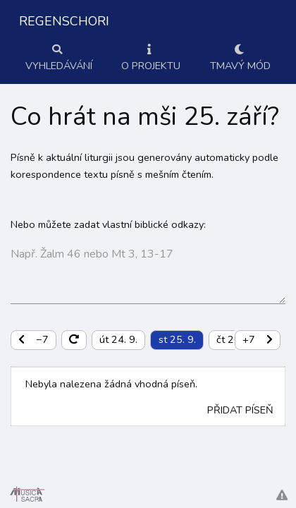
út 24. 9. (118, 339)
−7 (33, 339)
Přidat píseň (240, 410)
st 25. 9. (177, 339)
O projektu (150, 58)
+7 (257, 339)
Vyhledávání (58, 58)
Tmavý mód (240, 58)
